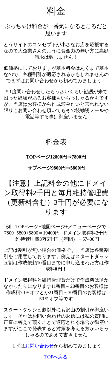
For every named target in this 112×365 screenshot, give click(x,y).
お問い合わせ (39, 345)
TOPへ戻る (56, 356)
